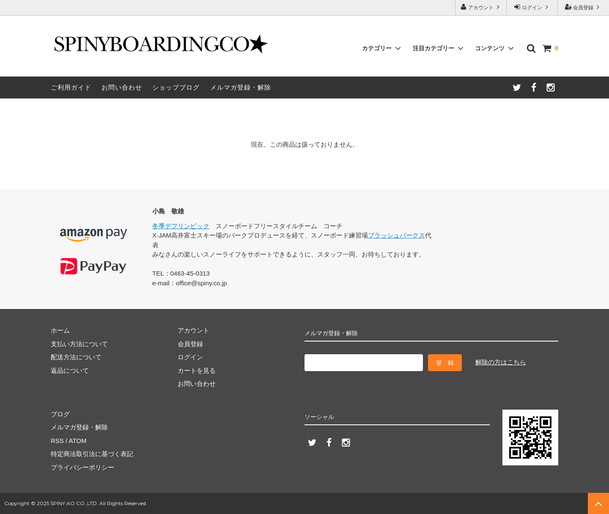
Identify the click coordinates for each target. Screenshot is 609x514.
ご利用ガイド (71, 87)
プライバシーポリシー (82, 467)
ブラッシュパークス (396, 235)
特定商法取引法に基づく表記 (92, 453)
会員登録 (583, 7)
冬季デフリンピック (180, 226)
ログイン (532, 7)
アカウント (481, 7)
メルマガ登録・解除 (240, 87)
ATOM (78, 440)
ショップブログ (176, 87)
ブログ (60, 414)
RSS (57, 440)
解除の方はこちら (500, 362)
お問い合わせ (122, 87)
